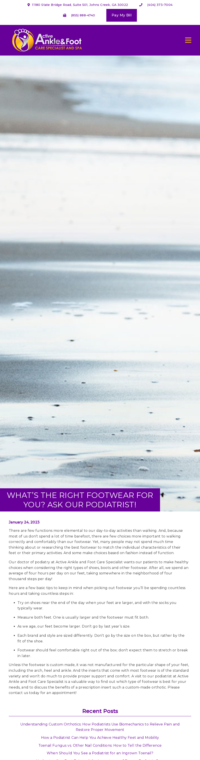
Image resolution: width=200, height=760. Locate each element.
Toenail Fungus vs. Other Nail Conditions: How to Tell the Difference (100, 745)
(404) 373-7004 (159, 4)
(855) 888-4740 (83, 15)
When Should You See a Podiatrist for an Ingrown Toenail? (100, 753)
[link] (46, 53)
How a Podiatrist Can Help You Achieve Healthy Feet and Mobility (100, 738)
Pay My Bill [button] (122, 15)
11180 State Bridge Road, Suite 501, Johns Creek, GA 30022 (78, 4)
